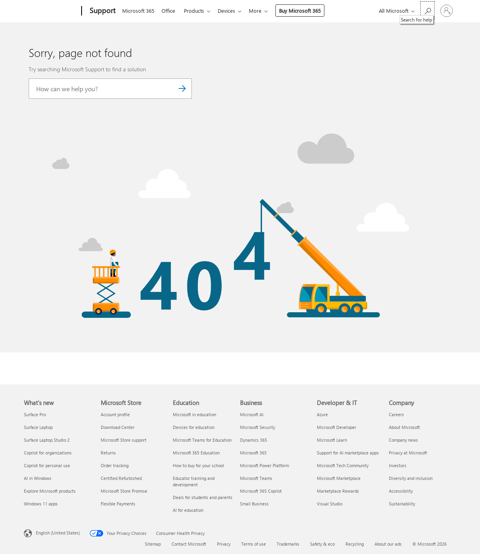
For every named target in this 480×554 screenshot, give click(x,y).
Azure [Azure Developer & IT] (322, 414)
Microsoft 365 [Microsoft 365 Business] (253, 453)
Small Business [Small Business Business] (254, 504)
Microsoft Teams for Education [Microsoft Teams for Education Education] (202, 440)
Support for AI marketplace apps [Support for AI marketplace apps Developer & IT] (348, 453)
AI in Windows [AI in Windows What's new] (37, 478)
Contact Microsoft (189, 544)
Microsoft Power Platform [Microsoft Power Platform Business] (264, 465)
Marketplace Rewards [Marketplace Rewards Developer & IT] (338, 491)
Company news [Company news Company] (403, 440)
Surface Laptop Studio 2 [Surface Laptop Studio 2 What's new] (47, 440)
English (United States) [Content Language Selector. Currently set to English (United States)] (58, 533)
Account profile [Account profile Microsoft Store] (115, 414)
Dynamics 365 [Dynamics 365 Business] (253, 440)
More (261, 10)
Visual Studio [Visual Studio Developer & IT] (329, 504)
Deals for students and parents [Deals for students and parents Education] (202, 497)
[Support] (102, 11)
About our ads (388, 544)
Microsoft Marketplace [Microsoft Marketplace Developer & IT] (339, 478)
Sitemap (153, 544)
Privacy (223, 544)
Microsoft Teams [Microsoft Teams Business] (256, 478)
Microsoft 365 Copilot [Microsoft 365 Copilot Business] (261, 491)
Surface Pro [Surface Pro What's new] (35, 414)
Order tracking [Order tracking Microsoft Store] (115, 465)
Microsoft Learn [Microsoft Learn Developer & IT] (332, 440)
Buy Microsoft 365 (306, 10)
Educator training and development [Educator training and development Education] (194, 481)
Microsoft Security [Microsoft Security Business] (257, 427)
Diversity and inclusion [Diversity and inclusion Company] (411, 478)
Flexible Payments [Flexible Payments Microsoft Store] (118, 504)
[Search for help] (427, 10)
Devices (231, 10)
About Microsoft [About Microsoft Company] (404, 427)
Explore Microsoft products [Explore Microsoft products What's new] (50, 491)
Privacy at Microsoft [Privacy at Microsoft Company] (408, 453)
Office (170, 10)
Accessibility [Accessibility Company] (401, 491)
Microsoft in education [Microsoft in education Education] (194, 414)
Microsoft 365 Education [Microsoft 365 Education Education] (196, 453)
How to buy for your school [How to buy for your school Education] (198, 465)
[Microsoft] (51, 11)
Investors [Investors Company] (397, 465)
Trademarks (288, 544)
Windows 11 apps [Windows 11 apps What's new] (41, 504)
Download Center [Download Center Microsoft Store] (118, 427)
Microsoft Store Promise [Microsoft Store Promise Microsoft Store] (124, 491)
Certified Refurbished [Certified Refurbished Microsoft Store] (121, 478)
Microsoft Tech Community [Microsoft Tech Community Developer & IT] (343, 465)
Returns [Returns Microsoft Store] (108, 453)
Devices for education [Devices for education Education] (194, 427)
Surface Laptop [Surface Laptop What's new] (38, 427)
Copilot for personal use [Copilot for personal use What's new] (47, 465)
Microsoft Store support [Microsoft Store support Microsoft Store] (123, 440)
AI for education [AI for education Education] (188, 510)
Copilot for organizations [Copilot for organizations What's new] (48, 453)
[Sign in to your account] (446, 10)
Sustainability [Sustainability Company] (402, 504)
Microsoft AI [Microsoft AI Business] (251, 414)
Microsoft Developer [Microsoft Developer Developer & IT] (336, 427)
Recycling (354, 544)
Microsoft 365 (138, 10)
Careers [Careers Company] (396, 414)
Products (197, 10)
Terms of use (253, 544)
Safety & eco (322, 544)
